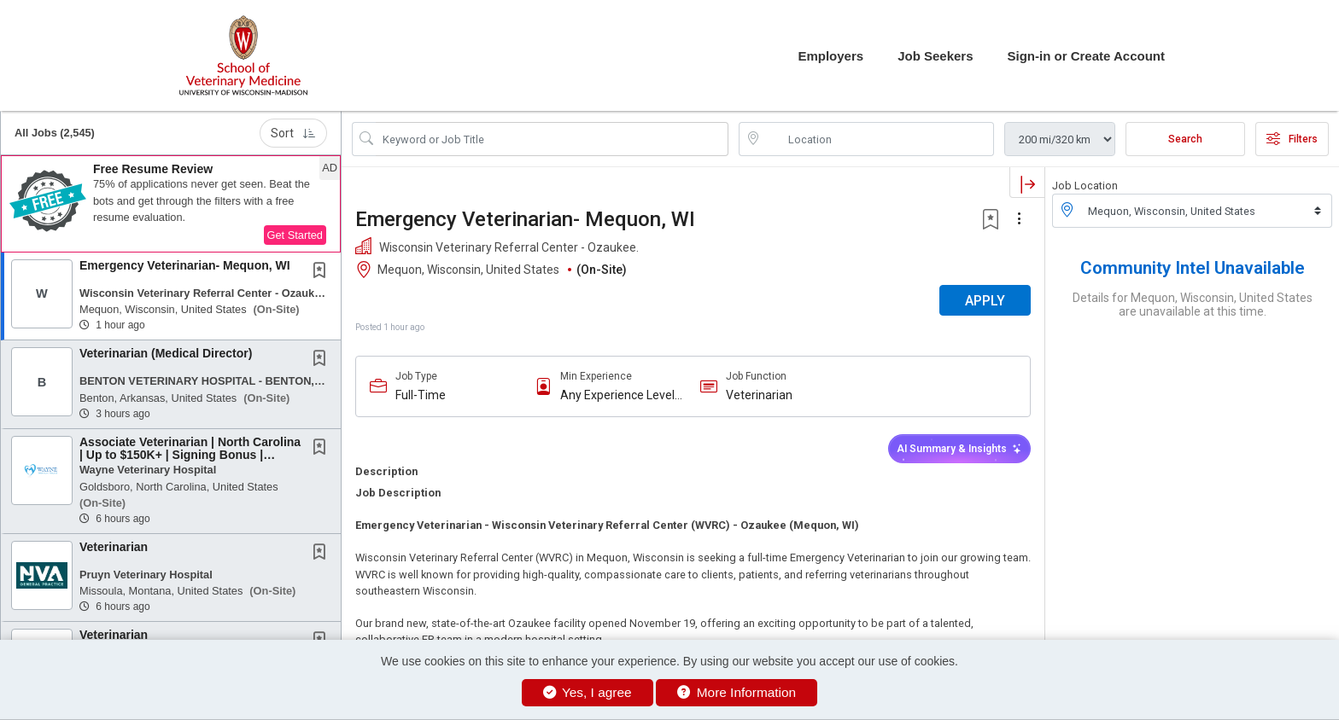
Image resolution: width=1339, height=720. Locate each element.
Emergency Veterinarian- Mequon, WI (184, 265)
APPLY (985, 301)
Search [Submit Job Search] (1185, 139)
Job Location (1085, 185)
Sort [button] (293, 133)
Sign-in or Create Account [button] (1086, 56)
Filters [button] (1292, 139)
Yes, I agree (587, 692)
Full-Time (420, 395)
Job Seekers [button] (935, 56)
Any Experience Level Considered (617, 395)
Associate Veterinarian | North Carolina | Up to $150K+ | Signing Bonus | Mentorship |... (190, 455)
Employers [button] (830, 56)
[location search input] (878, 139)
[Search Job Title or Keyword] (552, 139)
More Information (736, 692)
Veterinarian (113, 547)
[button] (171, 204)
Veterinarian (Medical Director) (165, 353)
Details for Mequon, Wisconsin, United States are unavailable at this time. (1193, 304)
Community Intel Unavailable (1192, 268)
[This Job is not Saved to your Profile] (323, 272)
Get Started (295, 235)
